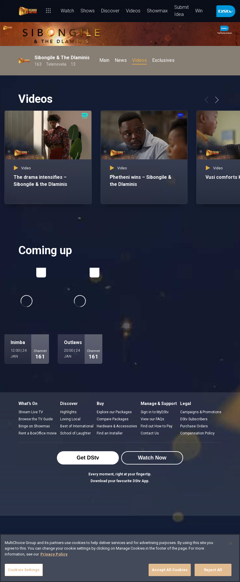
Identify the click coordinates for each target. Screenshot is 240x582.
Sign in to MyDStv (155, 412)
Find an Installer (110, 433)
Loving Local (70, 419)
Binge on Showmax (34, 426)
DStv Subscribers (194, 419)
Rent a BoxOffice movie (38, 433)
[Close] (230, 543)
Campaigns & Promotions (200, 412)
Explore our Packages (114, 412)
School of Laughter (75, 433)
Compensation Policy (197, 433)
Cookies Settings (24, 570)
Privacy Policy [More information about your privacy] (54, 554)
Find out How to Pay (156, 426)
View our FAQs (152, 419)
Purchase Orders (194, 426)
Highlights (68, 412)
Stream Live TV (31, 412)
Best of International (76, 426)
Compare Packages (113, 419)
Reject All (213, 570)
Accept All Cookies (170, 570)
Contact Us (150, 433)
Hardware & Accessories (117, 426)
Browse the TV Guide (36, 419)
